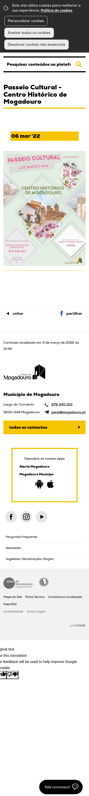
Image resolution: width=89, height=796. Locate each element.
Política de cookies (56, 10)
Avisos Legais (36, 611)
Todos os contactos (28, 427)
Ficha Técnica (34, 597)
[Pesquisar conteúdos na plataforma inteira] (79, 64)
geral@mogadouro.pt (68, 412)
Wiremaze (78, 625)
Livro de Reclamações (18, 583)
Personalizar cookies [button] (26, 20)
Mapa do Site (12, 597)
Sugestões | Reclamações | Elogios (29, 559)
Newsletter (13, 548)
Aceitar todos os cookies (29, 32)
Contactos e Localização (65, 597)
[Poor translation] (12, 675)
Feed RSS (10, 604)
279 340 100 (61, 404)
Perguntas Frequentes (21, 537)
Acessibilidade (43, 582)
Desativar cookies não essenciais (36, 44)
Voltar (18, 313)
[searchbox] (44, 64)
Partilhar (74, 313)
